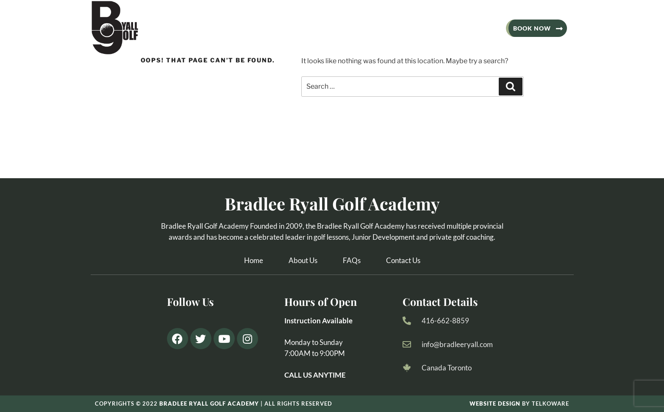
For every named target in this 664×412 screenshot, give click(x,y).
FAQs (352, 260)
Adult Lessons (283, 28)
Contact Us (475, 28)
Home (253, 260)
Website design (495, 403)
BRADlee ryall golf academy (209, 403)
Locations (421, 28)
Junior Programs (356, 28)
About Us (225, 28)
